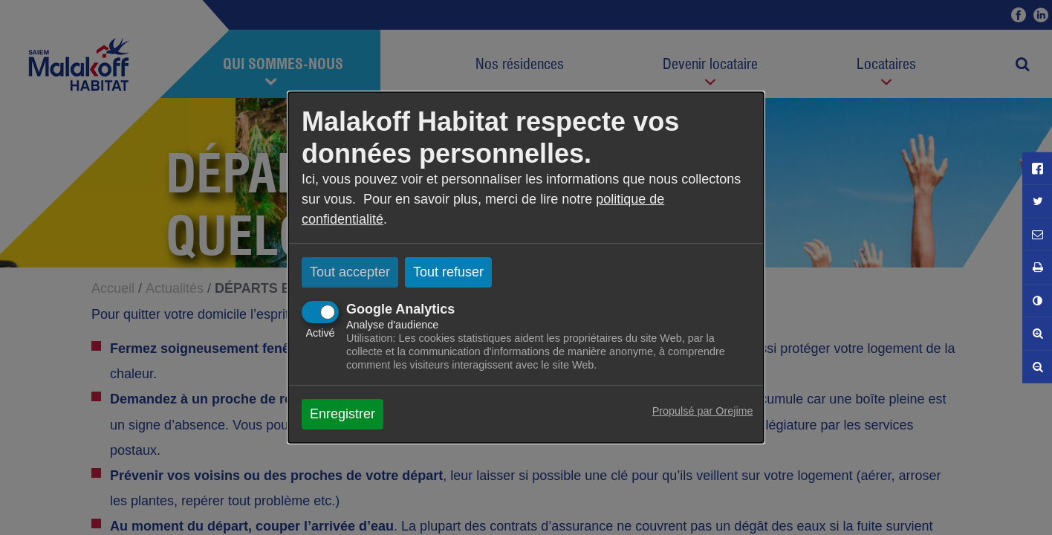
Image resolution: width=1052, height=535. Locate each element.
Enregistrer (342, 413)
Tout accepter (350, 272)
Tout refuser (448, 272)
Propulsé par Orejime (702, 411)
